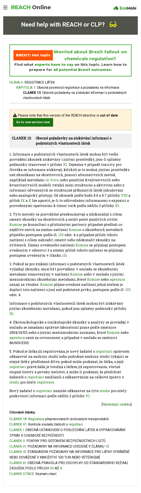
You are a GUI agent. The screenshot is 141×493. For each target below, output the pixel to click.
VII (52, 468)
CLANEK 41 (18, 424)
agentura (117, 279)
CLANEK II (17, 441)
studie (104, 390)
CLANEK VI (17, 446)
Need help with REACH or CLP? (68, 24)
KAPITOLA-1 (25, 87)
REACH (31, 7)
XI (65, 164)
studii (14, 382)
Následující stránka (117, 404)
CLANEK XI (17, 463)
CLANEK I (16, 430)
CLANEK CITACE (21, 474)
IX (23, 200)
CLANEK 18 (18, 419)
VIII (124, 195)
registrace (45, 382)
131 (64, 255)
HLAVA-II (16, 82)
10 (107, 446)
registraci (104, 351)
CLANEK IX (17, 452)
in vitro (51, 180)
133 (61, 234)
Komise (15, 224)
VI (88, 396)
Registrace (36, 419)
